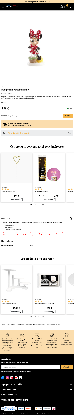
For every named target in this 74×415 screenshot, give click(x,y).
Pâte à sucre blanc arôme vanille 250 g (44, 303)
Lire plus (3, 102)
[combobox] (70, 7)
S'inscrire (66, 367)
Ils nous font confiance (66, 339)
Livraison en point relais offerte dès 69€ (37, 2)
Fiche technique (37, 241)
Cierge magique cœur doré (8, 191)
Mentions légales (16, 414)
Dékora (3, 87)
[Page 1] (31, 204)
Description (37, 218)
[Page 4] (38, 204)
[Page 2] (33, 204)
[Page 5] (40, 204)
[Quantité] (13, 116)
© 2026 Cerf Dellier (6, 414)
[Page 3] (35, 204)
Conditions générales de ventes (28, 414)
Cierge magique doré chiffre (41, 191)
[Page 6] (43, 204)
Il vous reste (16, 123)
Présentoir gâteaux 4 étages (9, 303)
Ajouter (67, 116)
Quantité (4, 116)
